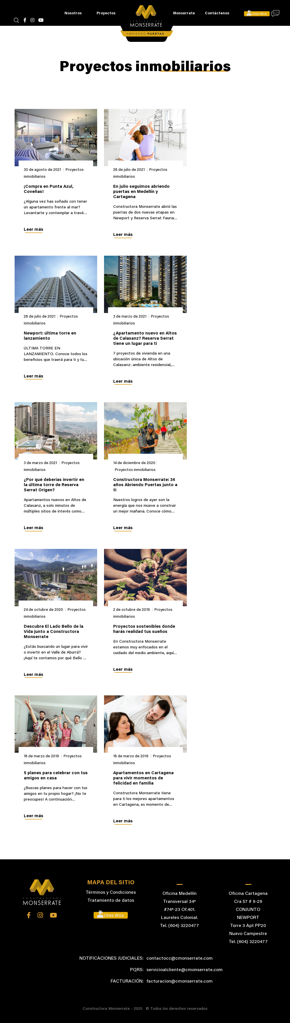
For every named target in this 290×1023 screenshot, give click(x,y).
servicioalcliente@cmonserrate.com (184, 970)
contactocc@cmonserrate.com (179, 958)
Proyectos (106, 13)
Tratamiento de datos (110, 900)
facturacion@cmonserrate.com (179, 981)
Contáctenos (217, 13)
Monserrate (184, 13)
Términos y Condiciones (111, 892)
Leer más (33, 230)
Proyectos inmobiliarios (135, 470)
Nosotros (73, 13)
